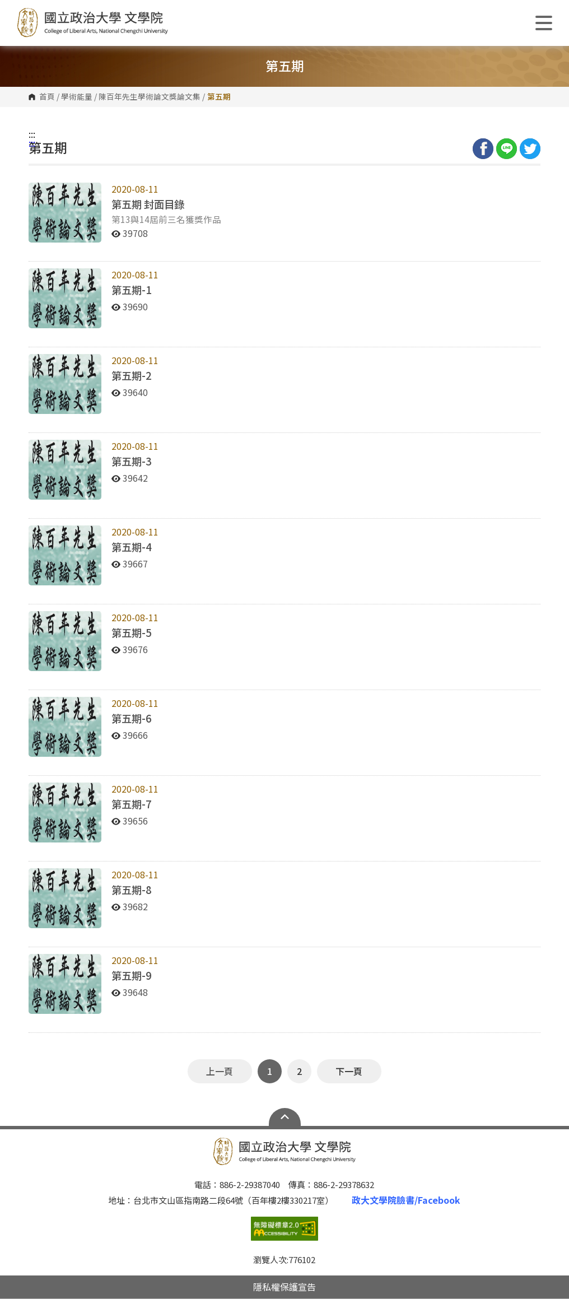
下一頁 (348, 1071)
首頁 (47, 97)
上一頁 (219, 1071)
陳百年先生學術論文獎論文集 (149, 97)
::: (32, 133)
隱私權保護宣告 (284, 1286)
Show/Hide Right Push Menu (543, 23)
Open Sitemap (285, 1117)
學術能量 (76, 97)
